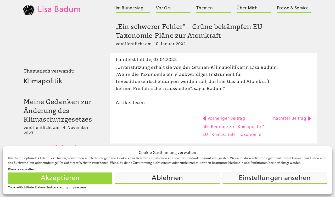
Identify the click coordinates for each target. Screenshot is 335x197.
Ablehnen (167, 178)
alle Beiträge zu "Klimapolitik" (233, 127)
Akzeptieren (60, 178)
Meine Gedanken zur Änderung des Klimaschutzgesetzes (58, 111)
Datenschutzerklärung (51, 187)
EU (205, 135)
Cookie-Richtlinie (21, 187)
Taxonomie (250, 135)
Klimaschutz (223, 135)
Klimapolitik (43, 81)
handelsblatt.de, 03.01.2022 (146, 60)
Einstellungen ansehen (275, 178)
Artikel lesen (130, 103)
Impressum (77, 187)
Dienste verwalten (21, 169)
